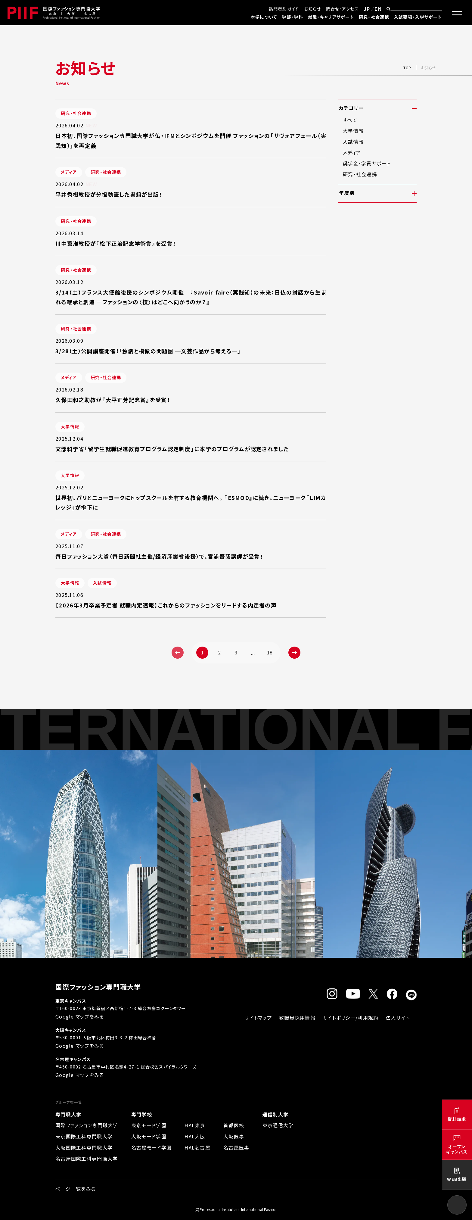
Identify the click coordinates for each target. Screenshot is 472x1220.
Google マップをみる (79, 1016)
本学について (264, 17)
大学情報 (353, 130)
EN (378, 8)
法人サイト (397, 1017)
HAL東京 (195, 1125)
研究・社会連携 (374, 17)
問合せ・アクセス (342, 9)
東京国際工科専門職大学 (84, 1136)
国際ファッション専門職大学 (86, 1125)
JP (367, 8)
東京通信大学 (278, 1125)
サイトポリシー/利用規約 (350, 1017)
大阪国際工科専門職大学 (84, 1147)
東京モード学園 (148, 1125)
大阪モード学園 (148, 1136)
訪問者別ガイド (284, 9)
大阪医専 (233, 1136)
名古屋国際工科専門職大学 (86, 1158)
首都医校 (233, 1125)
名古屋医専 (236, 1147)
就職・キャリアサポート (331, 17)
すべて (350, 119)
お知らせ (312, 9)
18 (269, 652)
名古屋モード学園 (151, 1147)
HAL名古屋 (197, 1147)
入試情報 (353, 141)
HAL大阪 (195, 1136)
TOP (407, 67)
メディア (352, 152)
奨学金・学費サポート (367, 163)
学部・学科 (292, 17)
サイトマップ (258, 1017)
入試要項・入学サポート (418, 17)
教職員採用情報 (297, 1017)
